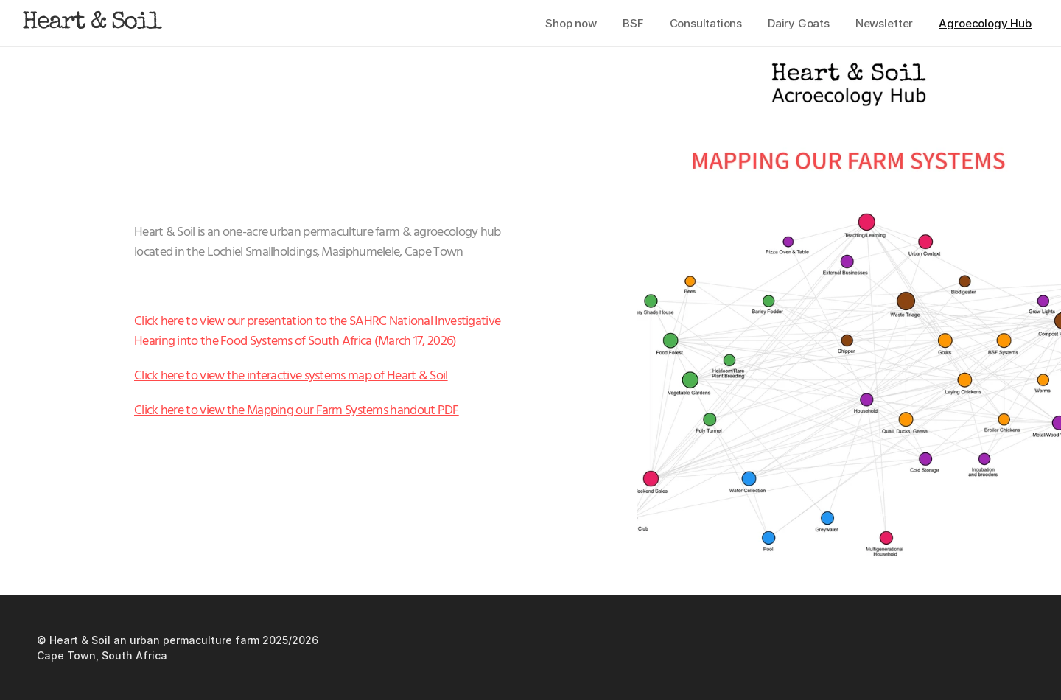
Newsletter (884, 23)
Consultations (706, 23)
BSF (633, 23)
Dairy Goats (799, 23)
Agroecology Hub (985, 23)
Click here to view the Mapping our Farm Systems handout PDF (296, 410)
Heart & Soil (91, 23)
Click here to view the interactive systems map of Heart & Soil (291, 376)
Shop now (571, 23)
